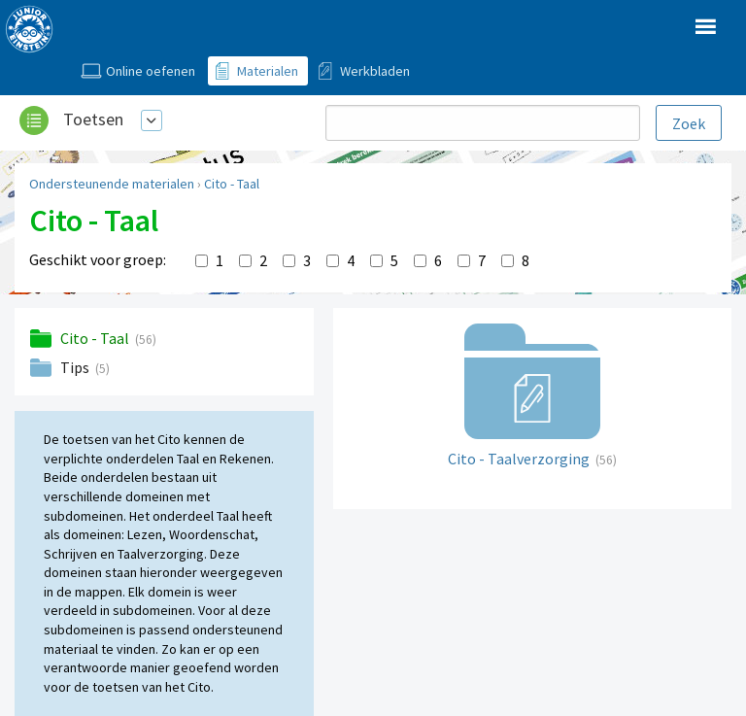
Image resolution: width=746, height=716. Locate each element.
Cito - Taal (231, 183)
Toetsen (93, 119)
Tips (76, 367)
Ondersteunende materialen (111, 183)
